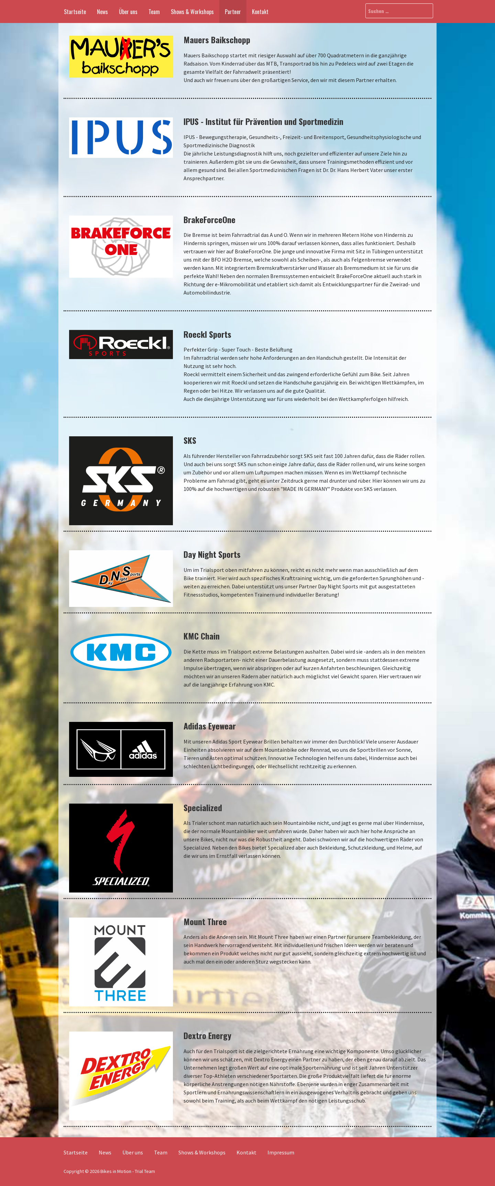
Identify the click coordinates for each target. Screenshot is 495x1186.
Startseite (75, 12)
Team (154, 12)
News (102, 12)
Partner (233, 12)
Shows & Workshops (192, 12)
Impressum (280, 1152)
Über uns (128, 12)
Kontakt (260, 12)
